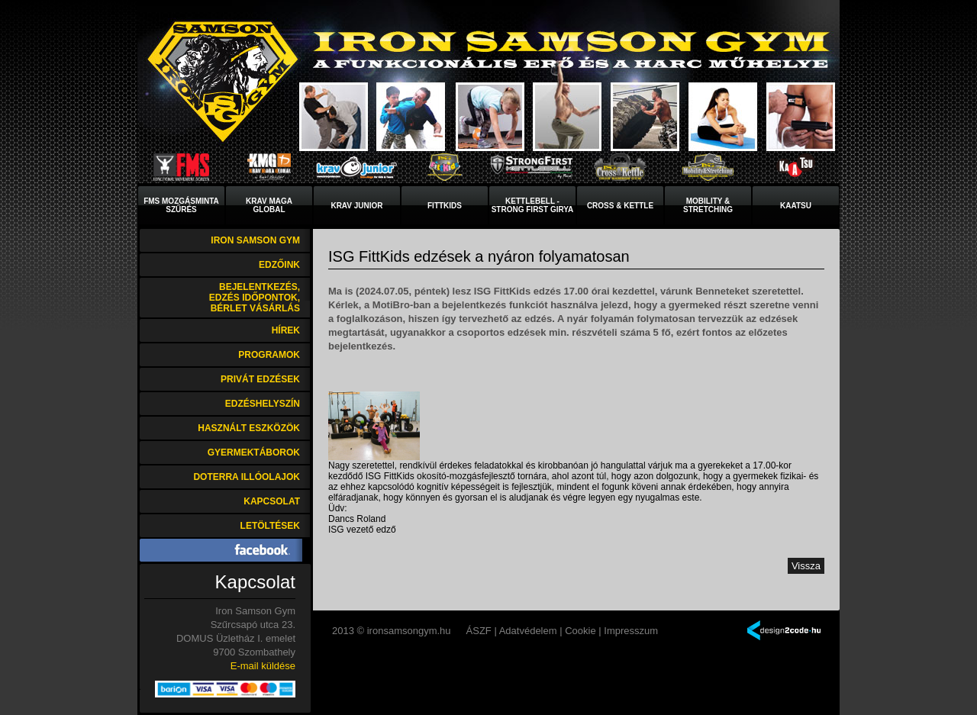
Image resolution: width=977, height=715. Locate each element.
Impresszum (631, 630)
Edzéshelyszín (262, 403)
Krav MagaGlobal (269, 205)
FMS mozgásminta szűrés (181, 205)
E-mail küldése (263, 666)
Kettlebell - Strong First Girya (533, 205)
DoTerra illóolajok (246, 477)
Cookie (580, 630)
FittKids (444, 205)
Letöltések (270, 525)
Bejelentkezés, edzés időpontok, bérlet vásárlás (254, 298)
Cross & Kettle (620, 205)
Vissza (806, 566)
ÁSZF (479, 630)
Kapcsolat (271, 501)
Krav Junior (356, 205)
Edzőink (279, 264)
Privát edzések (260, 379)
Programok (269, 354)
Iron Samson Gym (255, 240)
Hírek (286, 330)
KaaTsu (795, 205)
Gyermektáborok (254, 452)
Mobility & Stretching (708, 205)
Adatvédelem (528, 630)
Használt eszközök (249, 428)
